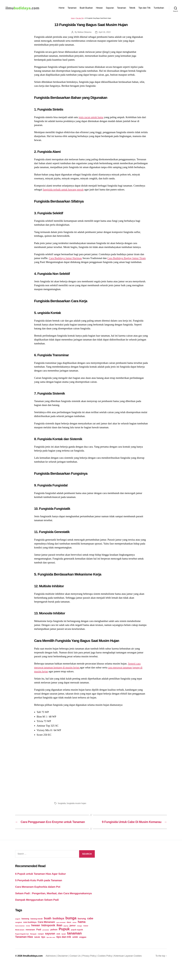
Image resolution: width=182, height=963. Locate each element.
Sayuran (110, 8)
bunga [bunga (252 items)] (70, 918)
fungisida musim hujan (76, 803)
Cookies (138, 956)
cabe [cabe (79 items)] (90, 918)
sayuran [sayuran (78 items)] (50, 933)
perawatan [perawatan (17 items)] (45, 930)
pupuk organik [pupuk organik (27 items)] (77, 930)
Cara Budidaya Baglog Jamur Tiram (126, 258)
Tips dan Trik (144, 8)
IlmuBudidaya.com (33, 956)
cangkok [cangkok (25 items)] (18, 922)
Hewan (99, 8)
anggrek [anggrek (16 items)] (17, 919)
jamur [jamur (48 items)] (73, 925)
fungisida (62, 803)
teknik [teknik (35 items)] (37, 937)
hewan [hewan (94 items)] (35, 925)
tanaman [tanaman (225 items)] (74, 933)
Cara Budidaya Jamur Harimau (65, 258)
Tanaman (72, 8)
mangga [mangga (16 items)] (79, 926)
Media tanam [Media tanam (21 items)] (19, 930)
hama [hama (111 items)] (81, 922)
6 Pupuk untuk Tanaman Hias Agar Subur (40, 873)
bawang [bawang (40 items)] (25, 918)
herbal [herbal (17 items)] (28, 926)
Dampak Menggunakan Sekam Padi (37, 899)
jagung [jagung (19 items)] (66, 926)
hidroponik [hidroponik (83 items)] (48, 925)
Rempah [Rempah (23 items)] (33, 934)
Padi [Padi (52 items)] (38, 929)
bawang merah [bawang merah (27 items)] (36, 919)
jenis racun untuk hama (91, 117)
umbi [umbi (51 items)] (75, 937)
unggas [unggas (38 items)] (82, 937)
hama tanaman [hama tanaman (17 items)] (20, 926)
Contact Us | (76, 956)
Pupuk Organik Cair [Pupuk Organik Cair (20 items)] (22, 934)
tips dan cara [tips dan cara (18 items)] (51, 937)
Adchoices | (52, 956)
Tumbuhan (159, 8)
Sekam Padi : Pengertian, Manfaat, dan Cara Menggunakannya (53, 893)
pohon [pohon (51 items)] (53, 929)
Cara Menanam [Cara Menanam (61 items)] (46, 922)
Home (61, 8)
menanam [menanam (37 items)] (30, 929)
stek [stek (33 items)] (58, 934)
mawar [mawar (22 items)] (85, 926)
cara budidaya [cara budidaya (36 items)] (30, 922)
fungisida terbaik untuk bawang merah (63, 189)
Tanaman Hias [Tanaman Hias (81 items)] (24, 936)
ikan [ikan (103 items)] (59, 925)
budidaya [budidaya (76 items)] (58, 918)
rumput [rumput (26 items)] (41, 934)
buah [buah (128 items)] (47, 918)
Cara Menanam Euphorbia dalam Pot (37, 886)
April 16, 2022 (105, 32)
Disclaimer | (64, 956)
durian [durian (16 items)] (74, 922)
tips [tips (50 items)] (43, 937)
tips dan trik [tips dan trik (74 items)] (63, 936)
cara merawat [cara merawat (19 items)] (60, 922)
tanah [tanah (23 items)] (64, 934)
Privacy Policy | (90, 956)
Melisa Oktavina (84, 32)
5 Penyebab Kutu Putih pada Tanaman (38, 880)
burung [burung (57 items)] (82, 918)
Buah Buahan (86, 8)
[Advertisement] (91, 768)
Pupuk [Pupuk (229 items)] (64, 929)
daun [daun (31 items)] (69, 922)
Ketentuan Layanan (124, 956)
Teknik (132, 8)
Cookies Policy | (106, 956)
